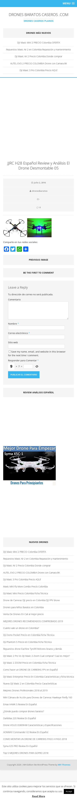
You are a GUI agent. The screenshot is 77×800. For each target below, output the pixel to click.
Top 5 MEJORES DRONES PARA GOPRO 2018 (25, 752)
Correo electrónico (18, 333)
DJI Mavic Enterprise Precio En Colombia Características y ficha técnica (38, 676)
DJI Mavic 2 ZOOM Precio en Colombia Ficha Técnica (29, 662)
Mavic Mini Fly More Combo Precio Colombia (25, 586)
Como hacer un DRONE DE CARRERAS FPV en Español (30, 669)
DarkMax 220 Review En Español (19, 718)
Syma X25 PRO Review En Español (20, 746)
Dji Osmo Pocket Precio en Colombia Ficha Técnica (28, 634)
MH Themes (64, 764)
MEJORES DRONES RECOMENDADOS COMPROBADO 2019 (33, 621)
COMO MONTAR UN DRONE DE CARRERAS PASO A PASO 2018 (35, 739)
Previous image (38, 259)
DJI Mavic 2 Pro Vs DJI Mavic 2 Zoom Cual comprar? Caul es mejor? (36, 655)
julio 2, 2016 (40, 182)
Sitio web (13, 342)
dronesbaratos (39, 190)
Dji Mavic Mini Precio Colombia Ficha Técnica (25, 593)
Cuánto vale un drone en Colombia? (21, 628)
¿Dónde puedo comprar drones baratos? (23, 711)
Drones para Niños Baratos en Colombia (23, 607)
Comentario (14, 299)
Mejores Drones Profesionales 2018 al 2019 (25, 690)
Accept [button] (69, 791)
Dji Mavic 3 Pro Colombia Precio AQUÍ (38, 70)
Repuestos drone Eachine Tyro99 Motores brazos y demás (32, 648)
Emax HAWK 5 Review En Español (20, 704)
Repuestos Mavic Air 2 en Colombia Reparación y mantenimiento (38, 49)
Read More (38, 796)
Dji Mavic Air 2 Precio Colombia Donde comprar (38, 56)
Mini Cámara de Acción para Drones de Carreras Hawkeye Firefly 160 (37, 697)
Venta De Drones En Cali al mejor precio (23, 614)
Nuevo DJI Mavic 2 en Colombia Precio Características (30, 683)
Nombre (13, 323)
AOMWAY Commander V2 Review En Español (25, 732)
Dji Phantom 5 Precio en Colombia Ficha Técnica (27, 641)
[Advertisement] (38, 120)
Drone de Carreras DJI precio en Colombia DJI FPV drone (31, 600)
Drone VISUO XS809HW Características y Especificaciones (32, 725)
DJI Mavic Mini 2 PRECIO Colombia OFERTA (38, 42)
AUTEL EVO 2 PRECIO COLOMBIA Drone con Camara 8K (38, 63)
